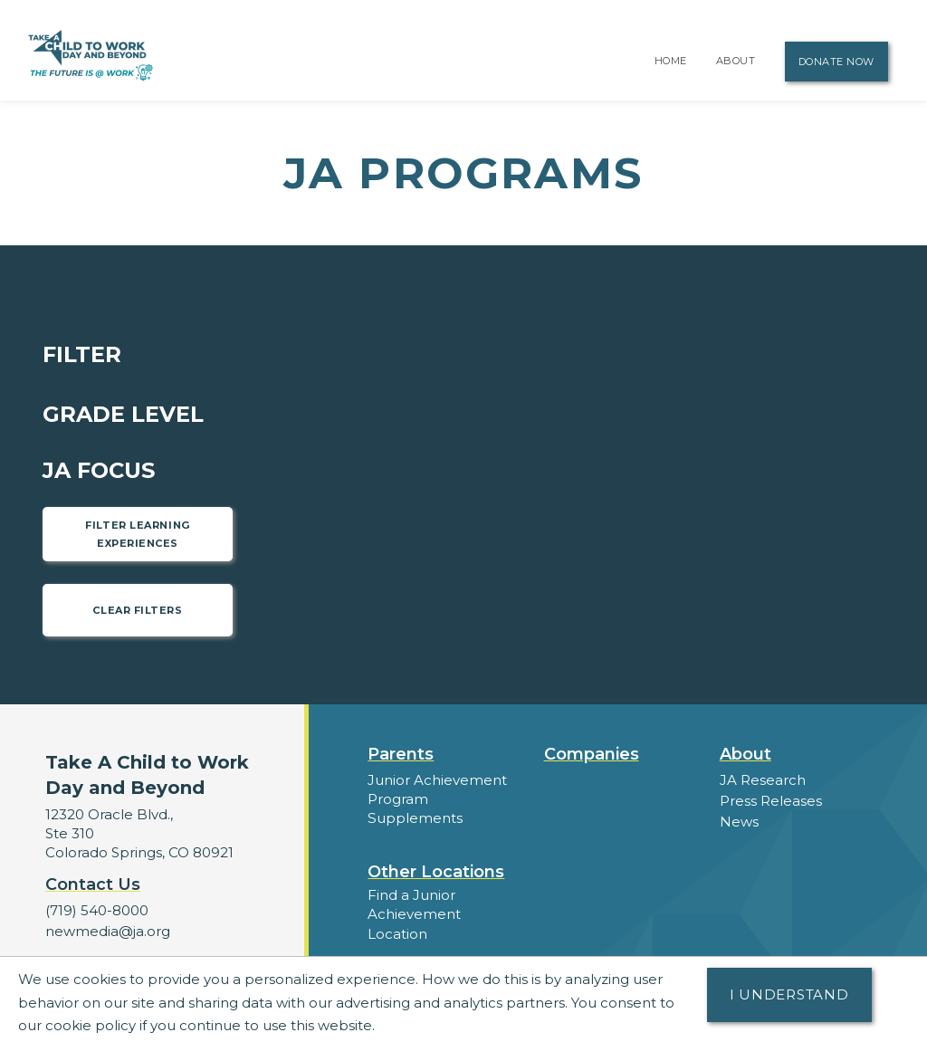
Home (671, 60)
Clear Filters (137, 610)
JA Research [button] (763, 780)
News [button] (739, 821)
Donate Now (836, 61)
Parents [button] (401, 754)
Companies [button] (591, 754)
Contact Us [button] (92, 884)
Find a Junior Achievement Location (414, 914)
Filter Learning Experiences (137, 534)
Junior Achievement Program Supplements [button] (437, 799)
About (736, 60)
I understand (789, 994)
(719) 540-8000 (96, 910)
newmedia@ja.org (107, 931)
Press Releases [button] (771, 800)
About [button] (745, 754)
